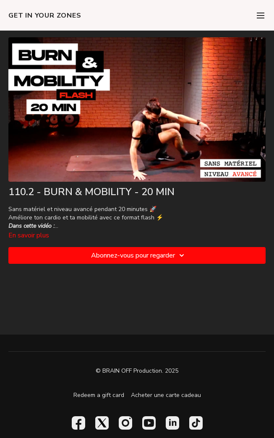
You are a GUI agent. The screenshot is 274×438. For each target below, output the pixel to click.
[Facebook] (78, 423)
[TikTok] (196, 423)
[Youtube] (149, 423)
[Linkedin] (172, 423)
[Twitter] (102, 423)
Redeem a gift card (98, 395)
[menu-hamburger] (261, 15)
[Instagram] (125, 423)
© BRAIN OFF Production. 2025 (137, 371)
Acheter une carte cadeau (166, 395)
